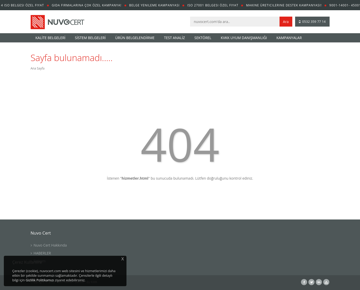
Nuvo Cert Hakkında (49, 245)
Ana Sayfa (38, 68)
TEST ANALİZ (174, 37)
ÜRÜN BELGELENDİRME (135, 37)
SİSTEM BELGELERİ (90, 37)
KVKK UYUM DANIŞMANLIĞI (244, 37)
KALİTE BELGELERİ (51, 37)
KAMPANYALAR (289, 37)
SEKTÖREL (202, 37)
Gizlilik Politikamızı (40, 280)
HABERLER (41, 253)
